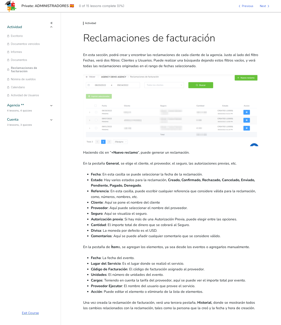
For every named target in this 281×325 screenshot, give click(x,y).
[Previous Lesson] (245, 6)
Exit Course (30, 313)
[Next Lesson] (265, 6)
